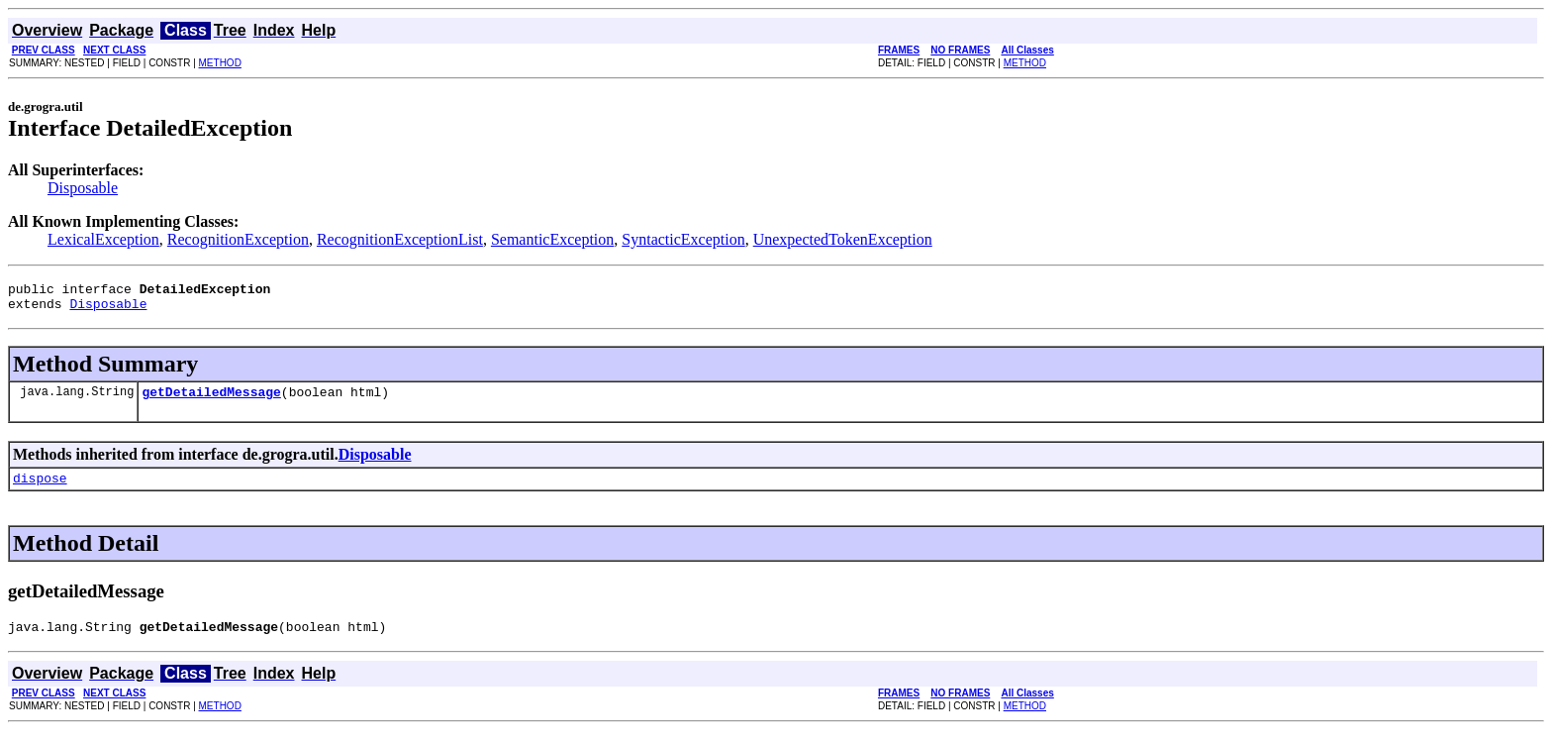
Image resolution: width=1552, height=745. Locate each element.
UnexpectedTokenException (842, 239)
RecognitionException (238, 239)
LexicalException (103, 239)
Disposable (83, 187)
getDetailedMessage (211, 400)
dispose (40, 489)
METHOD (220, 62)
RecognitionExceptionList (400, 239)
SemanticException (552, 239)
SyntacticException (683, 239)
